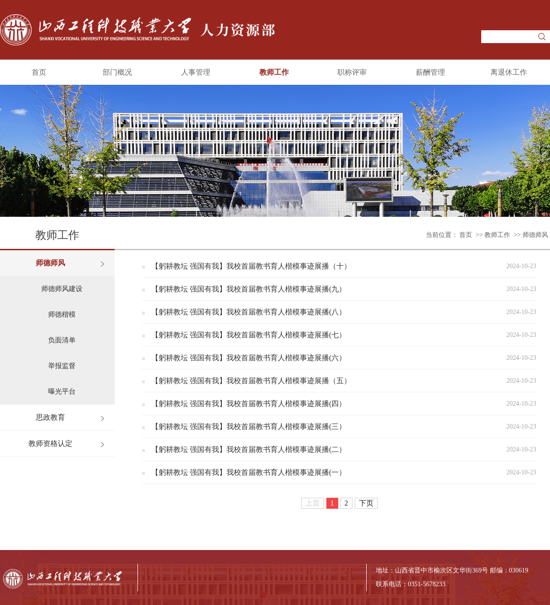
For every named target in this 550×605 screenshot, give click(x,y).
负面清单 (62, 340)
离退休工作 (508, 72)
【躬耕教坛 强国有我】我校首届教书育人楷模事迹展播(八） (248, 312)
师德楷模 (62, 314)
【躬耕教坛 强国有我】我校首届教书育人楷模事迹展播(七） (248, 335)
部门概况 (117, 72)
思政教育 (50, 417)
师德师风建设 (61, 288)
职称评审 (352, 72)
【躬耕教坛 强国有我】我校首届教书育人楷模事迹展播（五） (251, 381)
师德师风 (535, 234)
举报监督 (62, 365)
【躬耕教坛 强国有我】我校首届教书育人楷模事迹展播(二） (248, 449)
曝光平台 (62, 391)
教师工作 (274, 72)
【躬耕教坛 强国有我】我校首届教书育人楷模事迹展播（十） (251, 266)
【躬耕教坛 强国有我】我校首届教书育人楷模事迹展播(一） (248, 472)
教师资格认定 (50, 443)
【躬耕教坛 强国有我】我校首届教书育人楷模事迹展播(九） (248, 289)
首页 (39, 72)
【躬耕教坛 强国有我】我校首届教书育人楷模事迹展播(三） (248, 426)
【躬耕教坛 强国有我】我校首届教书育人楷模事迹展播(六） (248, 358)
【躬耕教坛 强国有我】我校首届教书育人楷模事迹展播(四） (248, 403)
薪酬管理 (430, 72)
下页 (366, 503)
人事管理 (195, 72)
